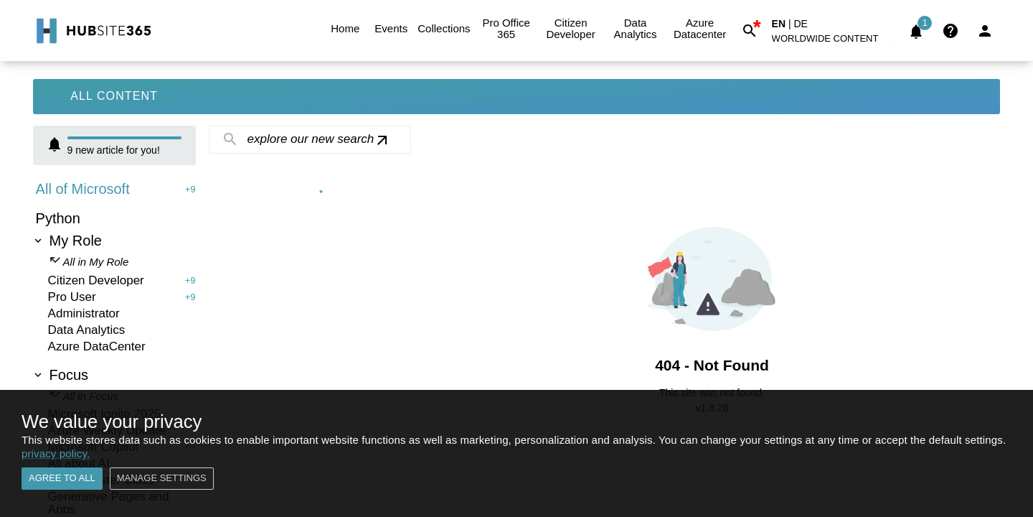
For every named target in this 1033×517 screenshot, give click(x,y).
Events (391, 29)
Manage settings (161, 478)
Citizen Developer (571, 29)
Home (345, 29)
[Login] (985, 31)
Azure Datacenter (700, 29)
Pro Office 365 (506, 29)
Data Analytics (635, 29)
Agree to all (62, 478)
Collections (443, 29)
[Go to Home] (92, 31)
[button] (833, 41)
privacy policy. (56, 453)
